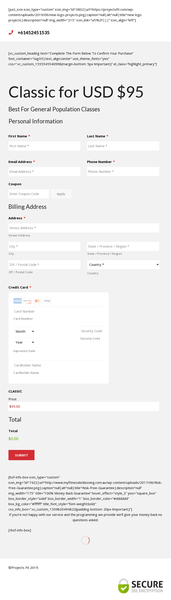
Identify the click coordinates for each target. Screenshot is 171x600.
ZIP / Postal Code (21, 272)
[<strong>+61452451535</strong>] (13, 32)
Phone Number (101, 162)
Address (16, 218)
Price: (12, 399)
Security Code (90, 338)
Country (92, 273)
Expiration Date (24, 351)
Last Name (97, 136)
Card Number (23, 319)
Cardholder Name (26, 373)
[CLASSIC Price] (83, 406)
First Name (19, 136)
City (11, 254)
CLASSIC (15, 391)
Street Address (19, 235)
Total (13, 431)
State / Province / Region (104, 254)
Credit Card (19, 287)
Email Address (21, 162)
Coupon (14, 184)
